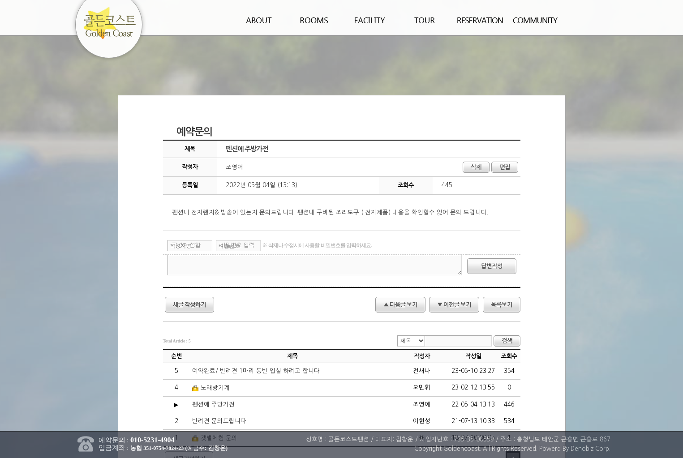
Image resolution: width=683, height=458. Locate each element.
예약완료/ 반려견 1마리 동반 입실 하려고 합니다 (256, 371)
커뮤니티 (536, 20)
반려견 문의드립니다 (219, 421)
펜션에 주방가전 (213, 404)
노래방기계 (211, 388)
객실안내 (314, 20)
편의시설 (370, 20)
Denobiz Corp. (590, 449)
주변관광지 (425, 20)
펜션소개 (259, 20)
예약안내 (480, 20)
